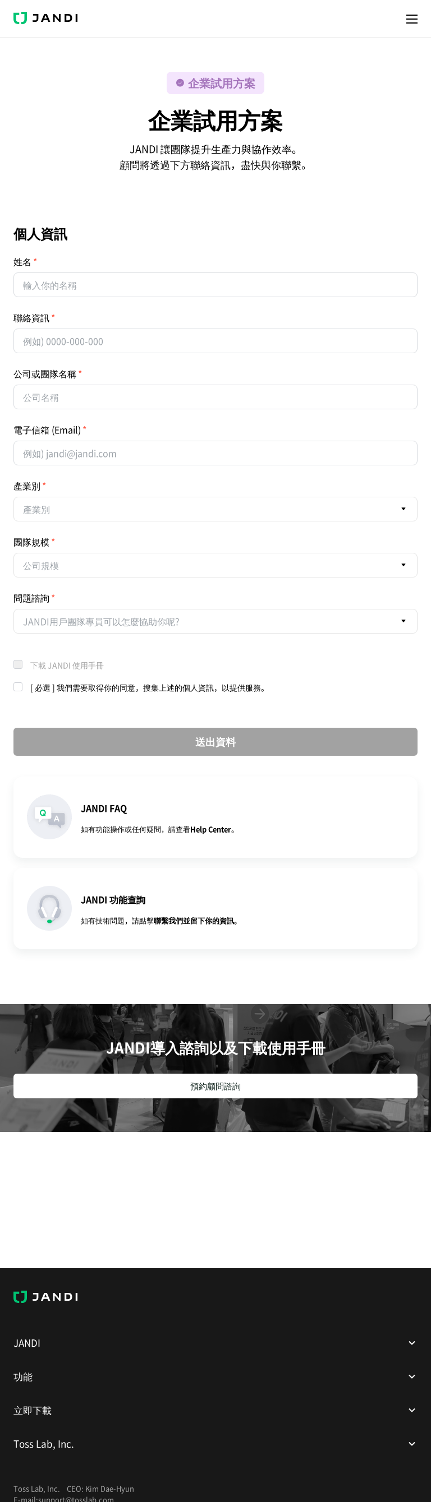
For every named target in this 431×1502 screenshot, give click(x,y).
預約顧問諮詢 (215, 1086)
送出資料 (215, 741)
